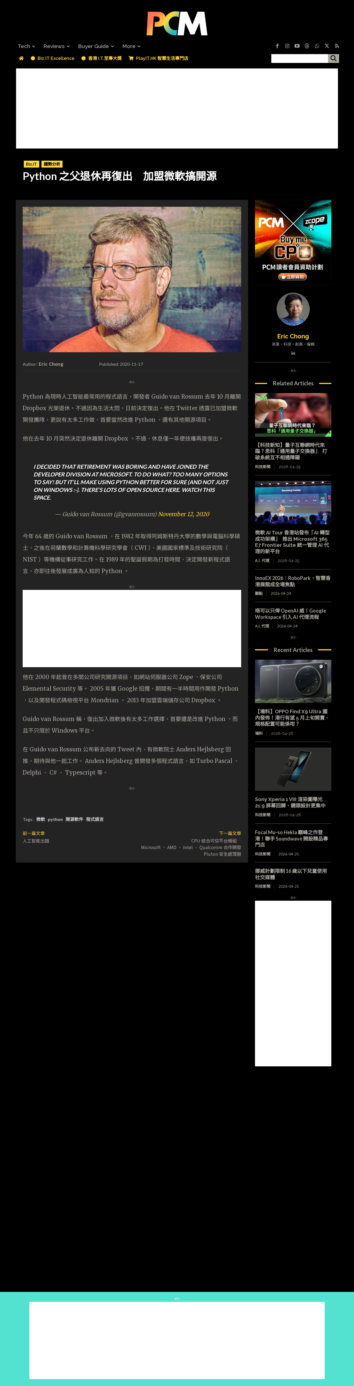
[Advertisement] (177, 107)
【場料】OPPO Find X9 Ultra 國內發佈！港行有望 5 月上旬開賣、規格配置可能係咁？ (292, 718)
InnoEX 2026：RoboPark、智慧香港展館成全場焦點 (292, 581)
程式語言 (95, 819)
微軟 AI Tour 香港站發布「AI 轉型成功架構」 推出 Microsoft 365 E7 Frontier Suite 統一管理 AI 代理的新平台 (292, 542)
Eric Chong (51, 364)
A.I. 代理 (262, 560)
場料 (259, 733)
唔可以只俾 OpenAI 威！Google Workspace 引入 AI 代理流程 (290, 614)
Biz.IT (31, 164)
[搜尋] (333, 58)
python (55, 819)
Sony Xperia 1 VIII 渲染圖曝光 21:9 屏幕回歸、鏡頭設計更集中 (290, 802)
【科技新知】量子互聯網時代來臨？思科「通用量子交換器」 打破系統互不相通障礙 (291, 451)
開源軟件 (74, 819)
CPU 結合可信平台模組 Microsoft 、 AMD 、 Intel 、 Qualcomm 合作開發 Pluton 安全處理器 (191, 847)
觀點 (259, 593)
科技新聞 (262, 467)
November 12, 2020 (183, 514)
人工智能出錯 (36, 840)
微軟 (40, 819)
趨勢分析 (52, 164)
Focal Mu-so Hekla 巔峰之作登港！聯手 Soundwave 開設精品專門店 (291, 838)
